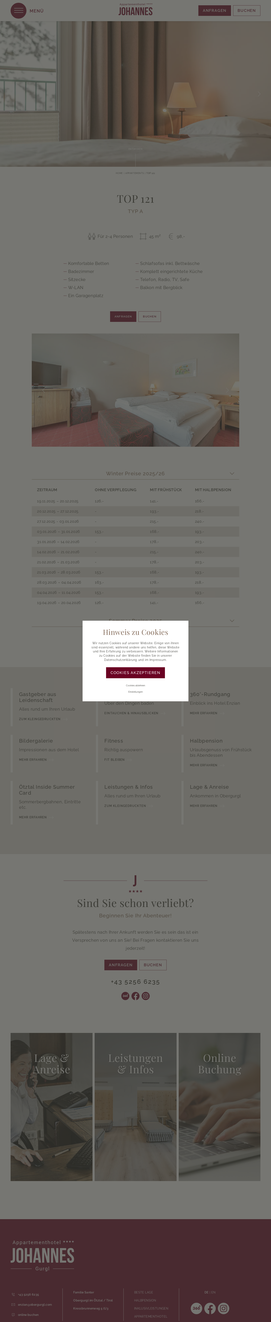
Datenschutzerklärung (120, 660)
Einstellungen (135, 692)
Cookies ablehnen (135, 685)
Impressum (157, 660)
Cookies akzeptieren (135, 672)
